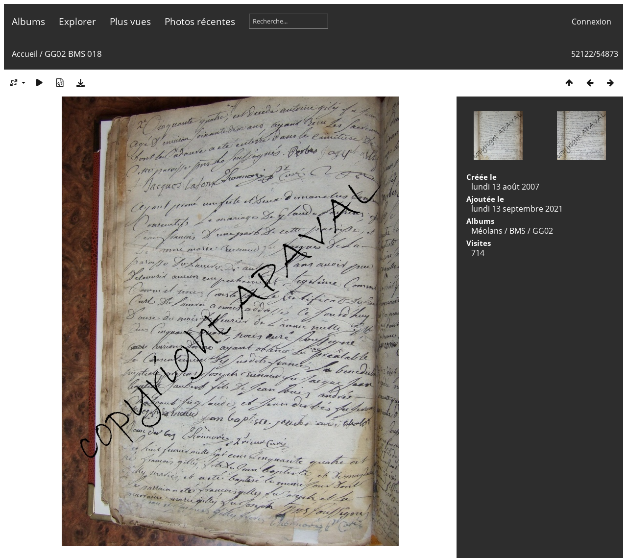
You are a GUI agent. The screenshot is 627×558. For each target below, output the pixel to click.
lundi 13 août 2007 (505, 186)
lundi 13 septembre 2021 (517, 208)
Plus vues (130, 21)
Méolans (487, 230)
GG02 (542, 230)
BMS (517, 230)
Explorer (77, 21)
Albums (28, 21)
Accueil (25, 54)
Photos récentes (200, 21)
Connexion (591, 21)
